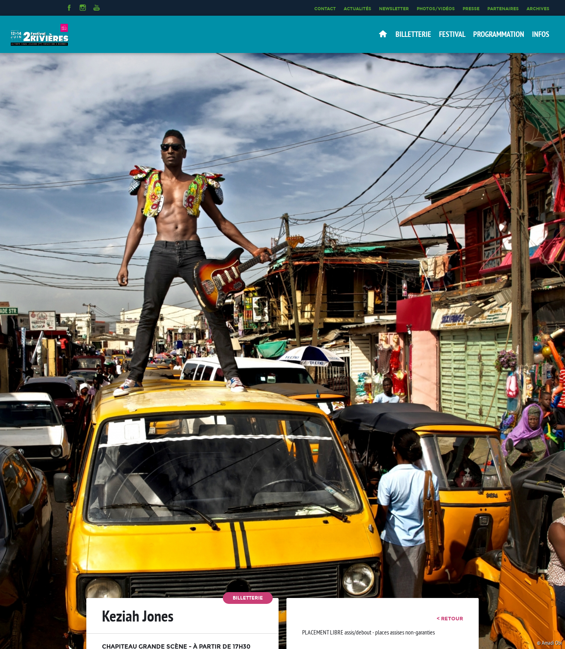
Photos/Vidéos (436, 8)
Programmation (498, 34)
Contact (325, 8)
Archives (538, 8)
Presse (471, 8)
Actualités (357, 8)
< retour (450, 618)
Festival (452, 34)
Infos (540, 34)
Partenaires (503, 8)
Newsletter (394, 8)
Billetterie (413, 34)
